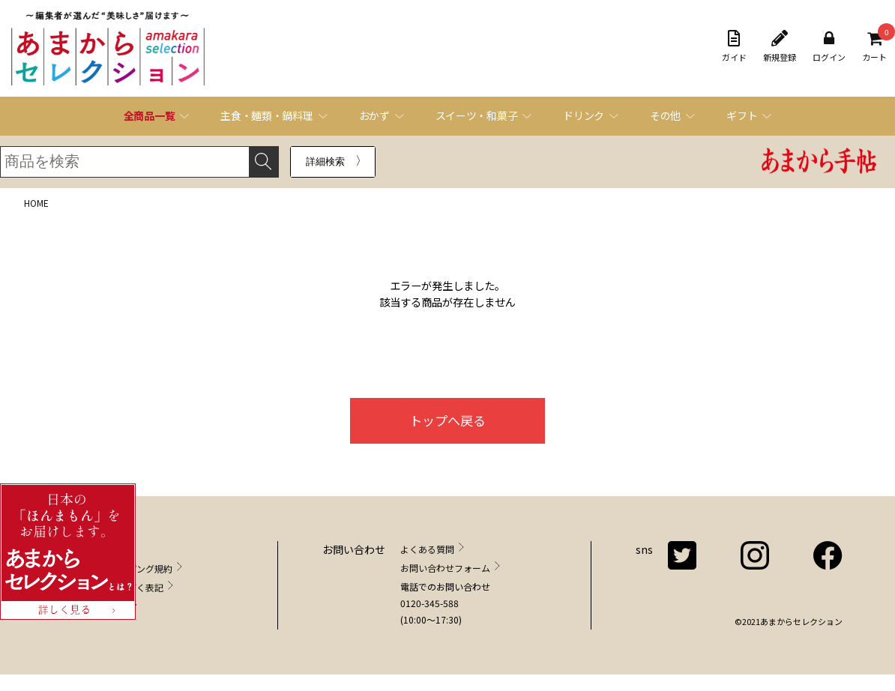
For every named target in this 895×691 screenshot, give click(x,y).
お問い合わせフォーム (445, 567)
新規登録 (779, 46)
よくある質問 (427, 549)
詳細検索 (325, 161)
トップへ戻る (447, 420)
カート (874, 46)
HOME (36, 202)
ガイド (734, 46)
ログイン (829, 46)
